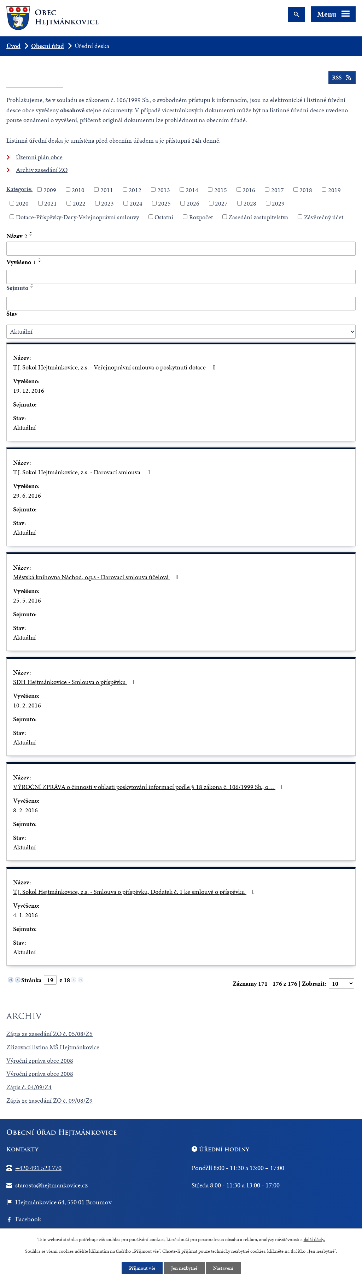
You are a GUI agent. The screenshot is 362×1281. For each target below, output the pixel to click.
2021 (50, 203)
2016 (249, 189)
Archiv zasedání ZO (42, 169)
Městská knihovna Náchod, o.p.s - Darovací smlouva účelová (97, 577)
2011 (106, 189)
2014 (192, 189)
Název (16, 235)
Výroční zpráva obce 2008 (39, 1060)
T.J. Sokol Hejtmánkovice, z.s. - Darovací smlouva (83, 472)
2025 (164, 203)
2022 (79, 203)
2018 (305, 189)
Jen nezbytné (184, 1268)
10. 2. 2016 (27, 705)
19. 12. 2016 (28, 390)
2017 (277, 189)
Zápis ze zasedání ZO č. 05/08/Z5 (49, 1033)
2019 (334, 189)
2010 (78, 189)
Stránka (31, 979)
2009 (49, 189)
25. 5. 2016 (27, 600)
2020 (22, 203)
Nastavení (223, 1268)
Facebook (28, 1219)
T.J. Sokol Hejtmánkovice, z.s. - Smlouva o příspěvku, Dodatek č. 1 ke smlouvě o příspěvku (135, 891)
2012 (135, 189)
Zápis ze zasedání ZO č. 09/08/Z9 (49, 1100)
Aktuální (24, 427)
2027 (221, 203)
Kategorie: (19, 188)
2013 (163, 189)
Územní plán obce (39, 157)
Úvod (13, 45)
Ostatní (163, 216)
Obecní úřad (47, 45)
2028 (250, 203)
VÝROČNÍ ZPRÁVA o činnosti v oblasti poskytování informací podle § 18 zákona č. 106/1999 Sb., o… (150, 786)
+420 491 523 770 (38, 1168)
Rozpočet (201, 216)
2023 (107, 203)
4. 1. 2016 (25, 915)
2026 (193, 203)
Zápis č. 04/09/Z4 (29, 1087)
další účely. (314, 1239)
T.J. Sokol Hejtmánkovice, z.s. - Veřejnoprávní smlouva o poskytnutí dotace (115, 367)
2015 (220, 189)
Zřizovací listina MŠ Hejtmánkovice (52, 1047)
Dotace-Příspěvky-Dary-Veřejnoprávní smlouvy (77, 216)
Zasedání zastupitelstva (258, 216)
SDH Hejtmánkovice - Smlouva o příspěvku (76, 681)
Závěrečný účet (323, 216)
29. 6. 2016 (27, 495)
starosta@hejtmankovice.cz (51, 1185)
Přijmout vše (142, 1268)
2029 (278, 203)
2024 (136, 203)
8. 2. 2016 (25, 810)
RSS (342, 77)
